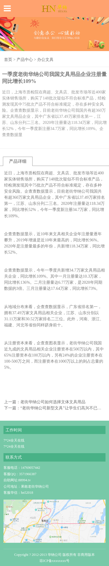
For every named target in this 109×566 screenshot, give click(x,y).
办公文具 (45, 59)
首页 (8, 59)
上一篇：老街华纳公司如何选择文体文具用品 (44, 401)
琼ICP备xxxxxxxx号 (54, 561)
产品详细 (17, 161)
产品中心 (25, 59)
